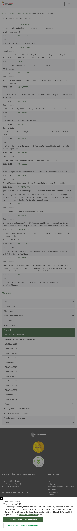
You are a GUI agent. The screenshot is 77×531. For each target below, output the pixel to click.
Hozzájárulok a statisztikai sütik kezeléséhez (23, 519)
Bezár (1, 498)
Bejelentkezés (69, 3)
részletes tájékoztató (28, 514)
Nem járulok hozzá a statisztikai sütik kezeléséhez (23, 525)
